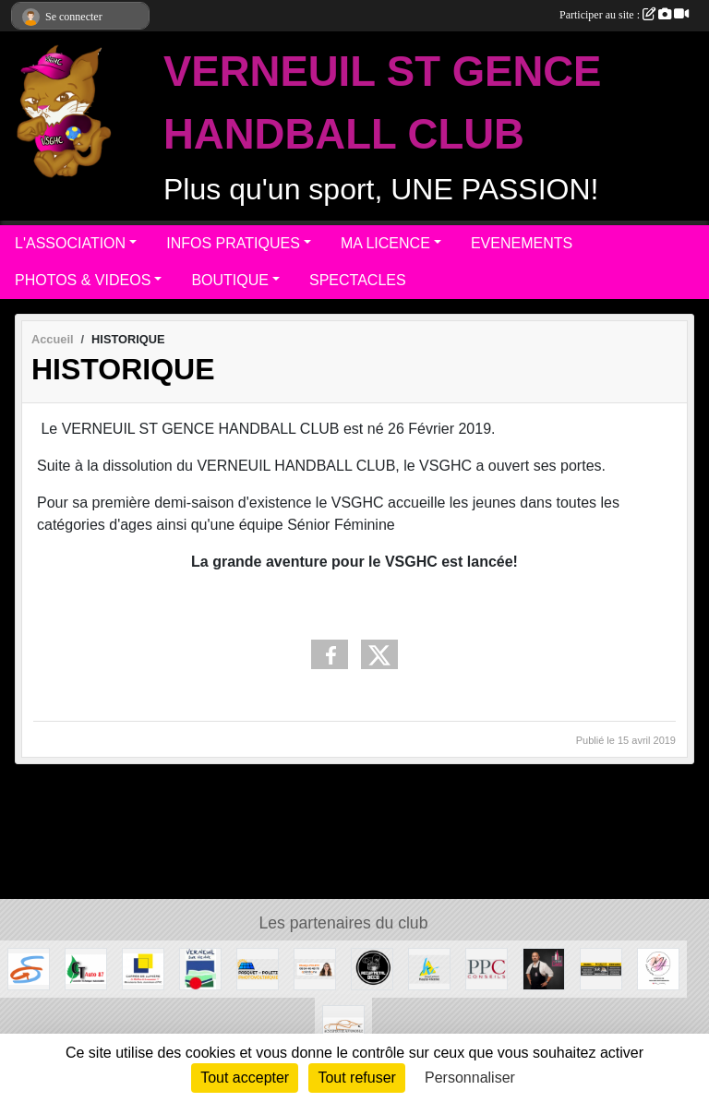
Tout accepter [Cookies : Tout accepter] (244, 1077)
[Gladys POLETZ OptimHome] (315, 968)
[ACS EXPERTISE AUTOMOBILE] (343, 1025)
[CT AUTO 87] (86, 968)
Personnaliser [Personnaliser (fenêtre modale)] (470, 1077)
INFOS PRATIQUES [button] (233, 243)
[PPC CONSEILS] (486, 968)
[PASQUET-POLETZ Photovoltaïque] (257, 968)
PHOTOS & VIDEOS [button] (82, 280)
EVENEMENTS (521, 243)
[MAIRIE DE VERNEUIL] (200, 968)
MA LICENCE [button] (385, 243)
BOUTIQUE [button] (230, 280)
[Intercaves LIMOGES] (544, 968)
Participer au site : (624, 14)
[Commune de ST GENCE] (28, 968)
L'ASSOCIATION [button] (70, 243)
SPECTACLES (357, 280)
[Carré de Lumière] (143, 968)
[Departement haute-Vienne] (429, 968)
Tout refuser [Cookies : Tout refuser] (356, 1077)
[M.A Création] (658, 968)
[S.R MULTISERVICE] (601, 968)
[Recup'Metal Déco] (372, 968)
